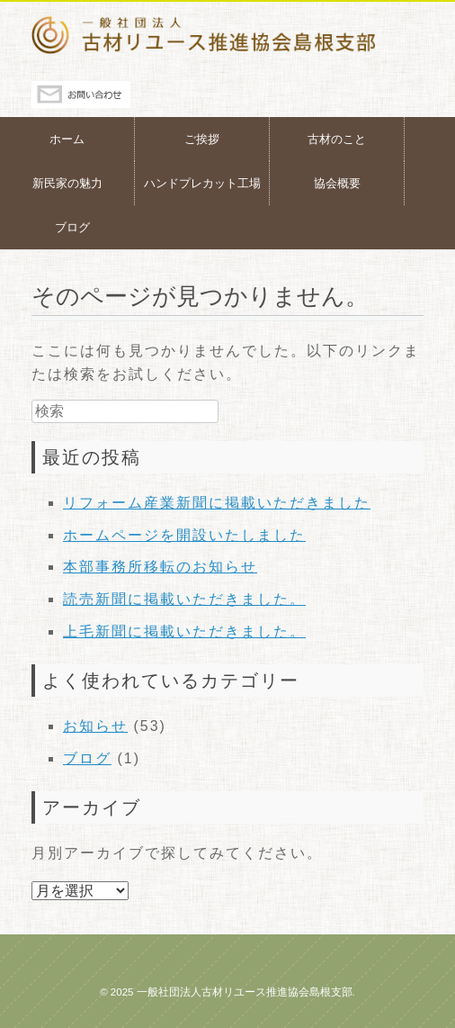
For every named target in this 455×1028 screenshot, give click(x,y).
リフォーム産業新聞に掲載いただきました (216, 502)
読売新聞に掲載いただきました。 (184, 599)
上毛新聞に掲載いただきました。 (184, 631)
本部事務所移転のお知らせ (160, 566)
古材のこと (337, 139)
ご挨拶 (201, 139)
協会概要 (337, 183)
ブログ (72, 227)
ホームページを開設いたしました (184, 535)
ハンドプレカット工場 (202, 183)
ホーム (67, 139)
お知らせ (95, 726)
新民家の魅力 (67, 183)
